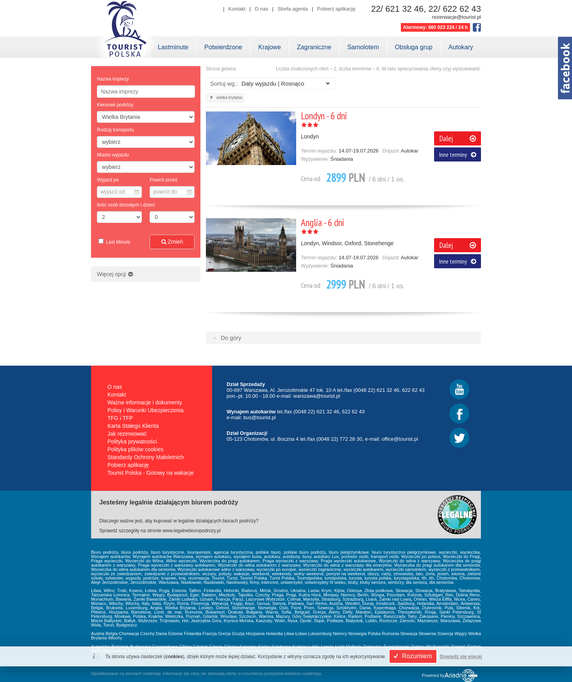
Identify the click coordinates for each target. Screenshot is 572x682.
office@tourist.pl (400, 439)
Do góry (231, 337)
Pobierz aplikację (336, 9)
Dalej (457, 138)
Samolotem (363, 47)
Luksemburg (320, 633)
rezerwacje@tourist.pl (456, 17)
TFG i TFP (120, 418)
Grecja (224, 633)
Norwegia (357, 633)
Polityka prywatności (132, 441)
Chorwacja (129, 633)
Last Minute (117, 242)
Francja (209, 633)
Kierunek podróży (115, 105)
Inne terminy (457, 154)
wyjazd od (119, 191)
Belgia (111, 633)
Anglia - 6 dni (322, 222)
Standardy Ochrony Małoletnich (145, 457)
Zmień (172, 242)
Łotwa (301, 633)
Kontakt (236, 9)
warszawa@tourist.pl (316, 396)
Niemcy (340, 633)
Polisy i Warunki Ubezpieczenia (145, 410)
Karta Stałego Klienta (133, 426)
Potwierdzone (223, 47)
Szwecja (445, 633)
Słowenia (427, 633)
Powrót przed (163, 180)
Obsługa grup (414, 47)
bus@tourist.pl (259, 417)
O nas (261, 9)
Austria (97, 633)
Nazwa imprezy (113, 79)
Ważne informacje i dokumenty (144, 402)
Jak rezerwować (127, 434)
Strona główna (221, 69)
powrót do (172, 191)
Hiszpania (255, 633)
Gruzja (238, 633)
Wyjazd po (108, 180)
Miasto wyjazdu (113, 155)
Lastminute (173, 47)
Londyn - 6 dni (324, 115)
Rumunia (390, 633)
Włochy (115, 637)
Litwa (289, 633)
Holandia (274, 633)
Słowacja (408, 633)
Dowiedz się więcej (461, 656)
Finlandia (193, 633)
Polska (374, 633)
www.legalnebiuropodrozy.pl (192, 530)
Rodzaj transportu (115, 130)
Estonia (175, 633)
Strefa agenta (292, 9)
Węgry (460, 633)
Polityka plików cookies (135, 449)
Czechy (147, 633)
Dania (161, 633)
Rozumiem (411, 656)
